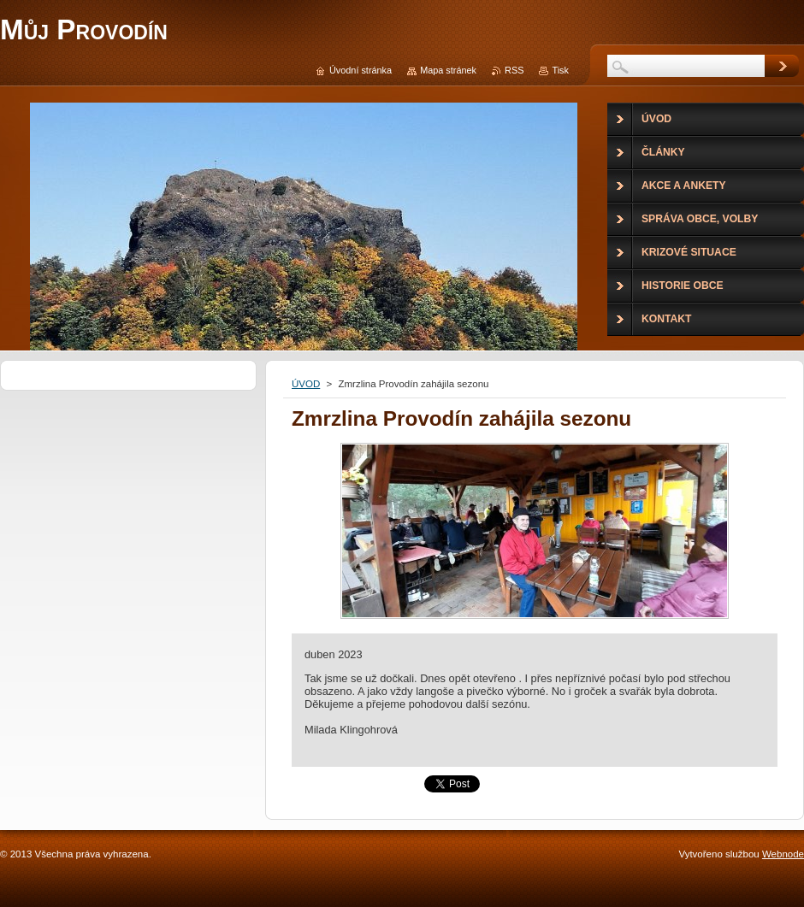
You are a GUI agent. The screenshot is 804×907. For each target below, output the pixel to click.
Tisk (560, 70)
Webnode (783, 854)
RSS (514, 70)
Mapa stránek (448, 70)
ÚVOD (306, 384)
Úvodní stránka (360, 70)
